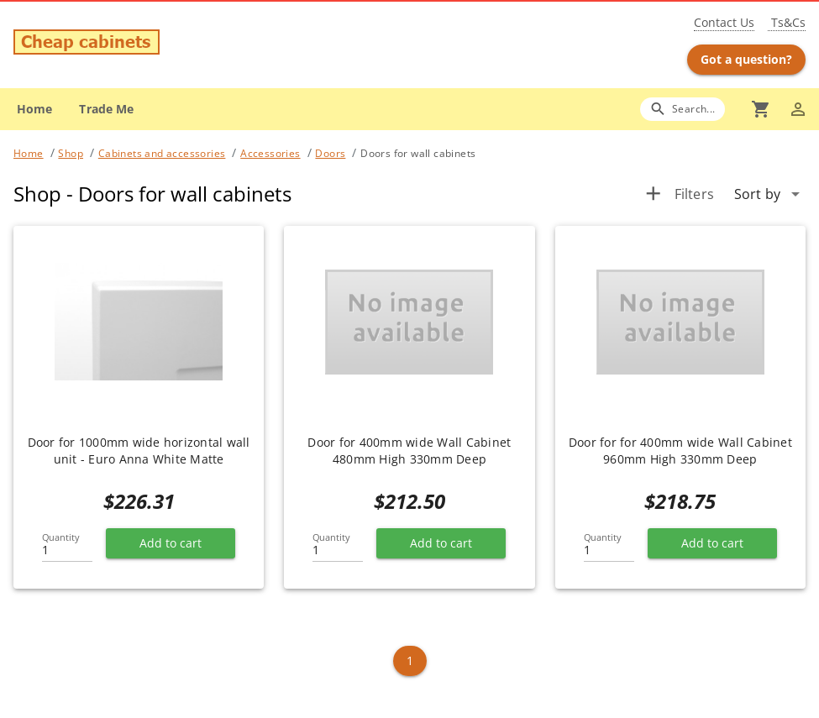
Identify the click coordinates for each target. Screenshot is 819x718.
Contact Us (724, 22)
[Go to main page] (143, 44)
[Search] (682, 108)
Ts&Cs (787, 22)
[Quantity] (67, 545)
